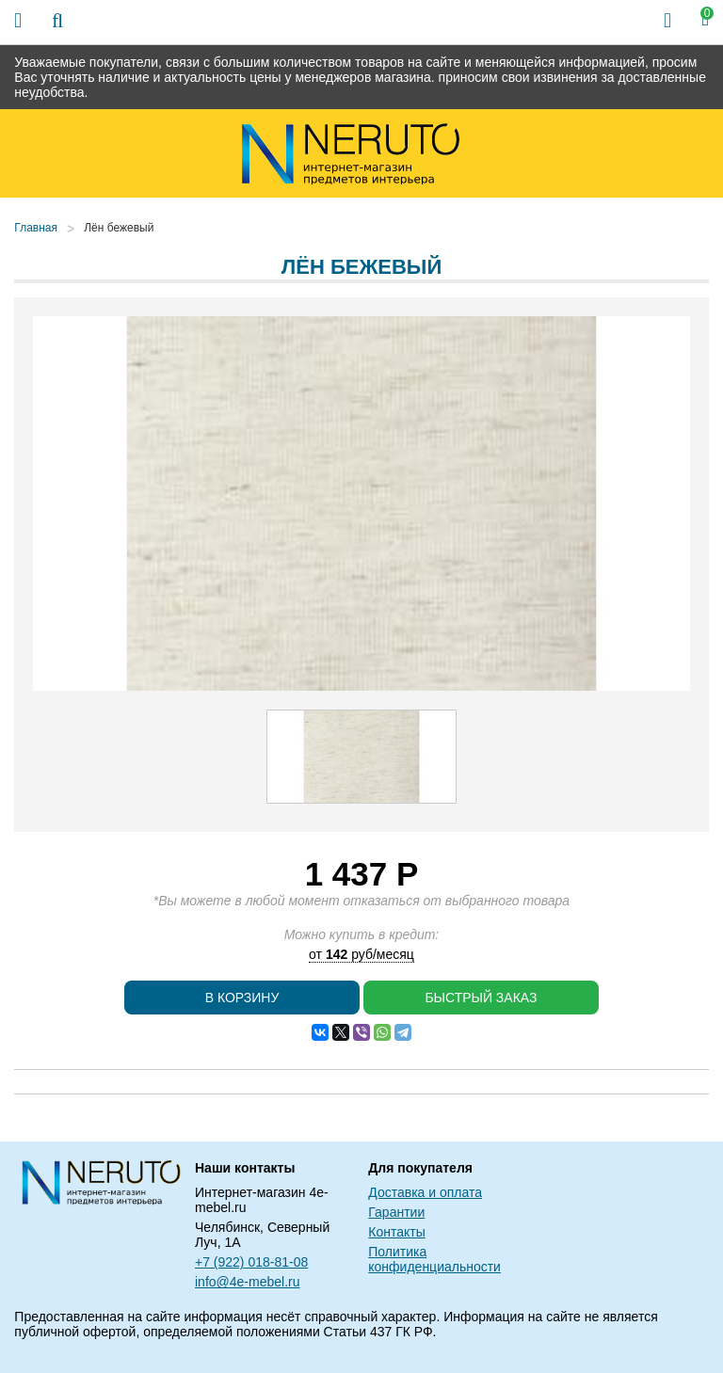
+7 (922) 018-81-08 (251, 1261)
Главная (35, 227)
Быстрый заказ (481, 997)
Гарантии (396, 1212)
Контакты (396, 1231)
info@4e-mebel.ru (247, 1281)
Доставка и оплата (425, 1192)
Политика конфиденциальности (434, 1259)
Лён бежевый (118, 227)
